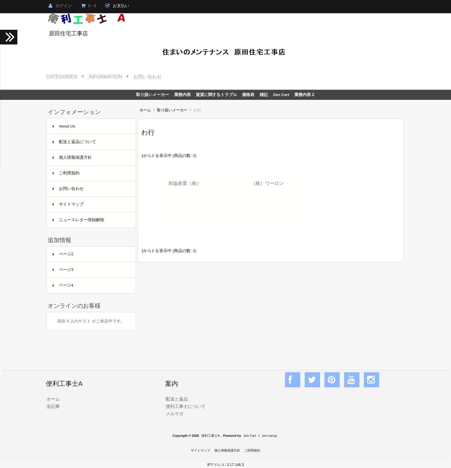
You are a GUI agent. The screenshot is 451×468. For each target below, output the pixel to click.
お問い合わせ (147, 76)
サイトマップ (68, 204)
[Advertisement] (270, 309)
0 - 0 (88, 6)
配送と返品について (74, 142)
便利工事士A (210, 435)
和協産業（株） (184, 183)
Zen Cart (281, 94)
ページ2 (63, 254)
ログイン (60, 6)
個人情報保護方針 (72, 157)
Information (105, 76)
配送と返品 (177, 398)
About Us (64, 126)
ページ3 (63, 269)
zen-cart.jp (269, 435)
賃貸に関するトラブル (216, 94)
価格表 (248, 94)
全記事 (53, 406)
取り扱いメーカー (172, 110)
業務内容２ (304, 94)
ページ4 (63, 285)
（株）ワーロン (267, 183)
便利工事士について (185, 406)
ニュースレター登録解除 (78, 220)
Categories (61, 76)
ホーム (145, 110)
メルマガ (174, 413)
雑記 (264, 94)
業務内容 (182, 94)
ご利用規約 (66, 173)
